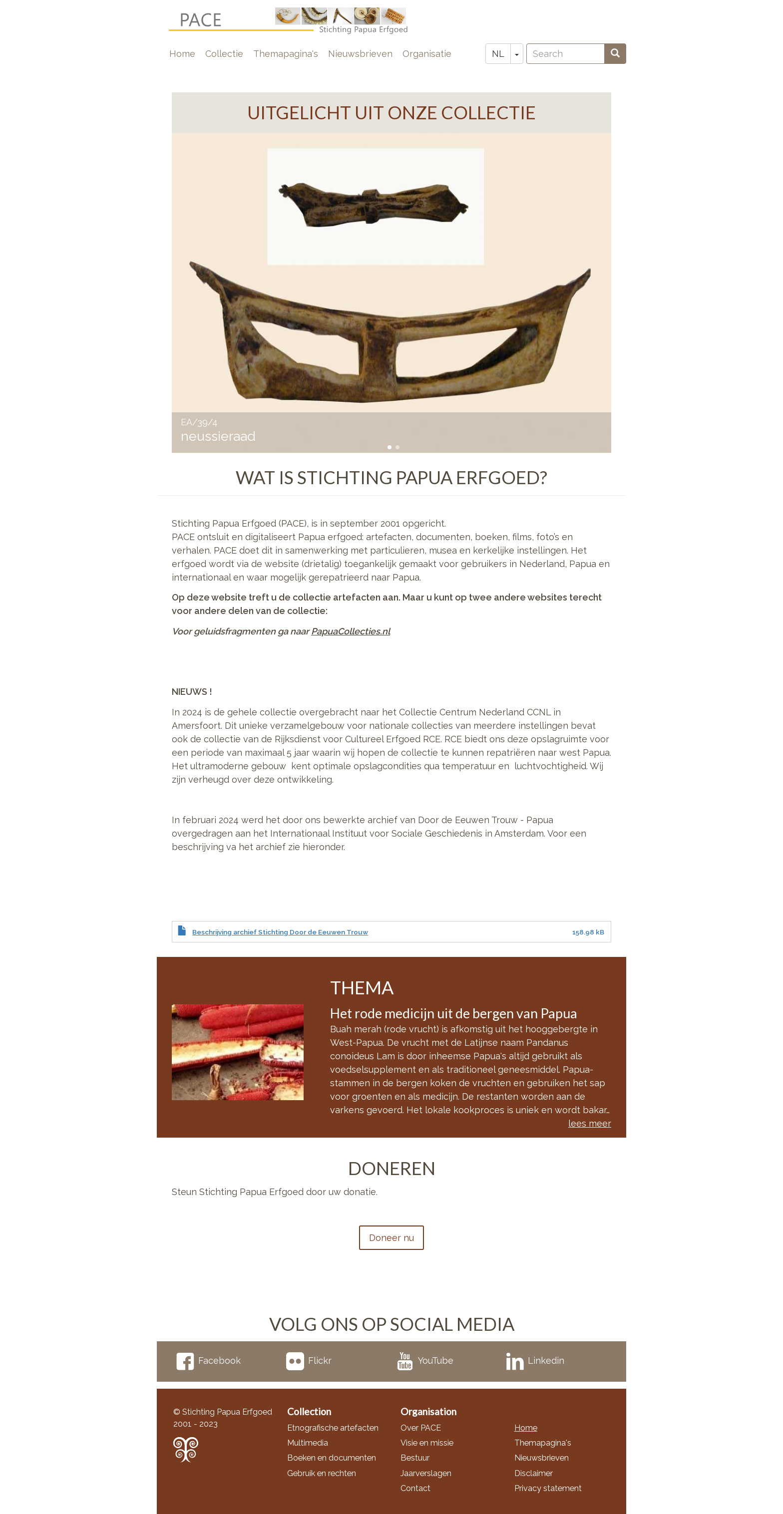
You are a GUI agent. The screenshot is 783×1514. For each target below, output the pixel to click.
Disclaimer (533, 1473)
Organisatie (426, 53)
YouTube (424, 1360)
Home (182, 53)
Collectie (224, 53)
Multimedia (307, 1443)
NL (498, 53)
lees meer (589, 1123)
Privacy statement (548, 1488)
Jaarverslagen (425, 1473)
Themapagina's (285, 53)
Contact (415, 1488)
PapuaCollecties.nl (350, 631)
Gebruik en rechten (321, 1473)
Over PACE (420, 1428)
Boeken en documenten (331, 1458)
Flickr (309, 1360)
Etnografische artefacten (333, 1428)
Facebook (208, 1360)
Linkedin (535, 1360)
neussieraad (218, 436)
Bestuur (414, 1458)
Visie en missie (426, 1443)
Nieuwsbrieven (360, 53)
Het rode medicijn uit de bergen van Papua (453, 1013)
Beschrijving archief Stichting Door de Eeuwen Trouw (280, 932)
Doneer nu (391, 1237)
